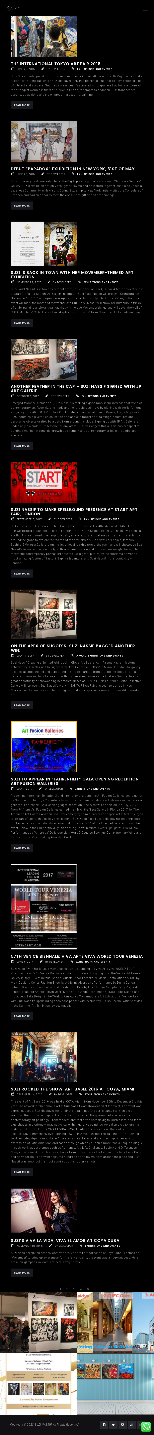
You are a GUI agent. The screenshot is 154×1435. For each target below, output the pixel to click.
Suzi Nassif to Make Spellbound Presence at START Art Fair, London (74, 512)
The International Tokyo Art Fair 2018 (56, 64)
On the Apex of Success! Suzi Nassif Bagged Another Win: (73, 648)
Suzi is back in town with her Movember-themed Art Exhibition (72, 275)
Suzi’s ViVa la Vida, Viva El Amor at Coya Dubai (66, 1240)
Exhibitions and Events (94, 69)
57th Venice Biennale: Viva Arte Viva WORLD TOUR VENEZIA (77, 956)
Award (81, 655)
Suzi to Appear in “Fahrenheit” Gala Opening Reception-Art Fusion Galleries (76, 781)
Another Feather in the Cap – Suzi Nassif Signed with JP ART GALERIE (76, 389)
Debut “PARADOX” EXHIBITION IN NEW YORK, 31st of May (73, 169)
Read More (22, 105)
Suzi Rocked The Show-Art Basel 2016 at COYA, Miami (72, 1089)
